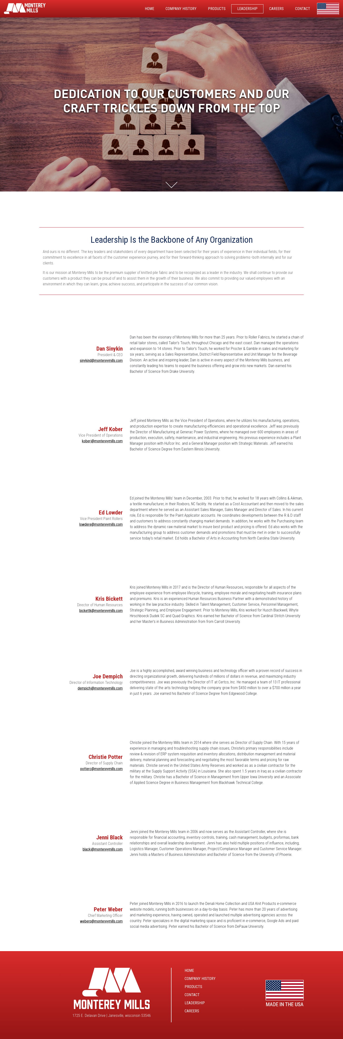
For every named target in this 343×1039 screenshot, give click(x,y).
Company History (200, 978)
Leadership (195, 1003)
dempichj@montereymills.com (100, 688)
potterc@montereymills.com (101, 769)
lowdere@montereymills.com (101, 524)
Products (193, 986)
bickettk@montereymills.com (101, 610)
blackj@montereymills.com (103, 849)
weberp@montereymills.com (101, 921)
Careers (192, 1011)
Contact (192, 995)
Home (189, 970)
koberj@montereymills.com (102, 441)
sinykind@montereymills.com (101, 360)
